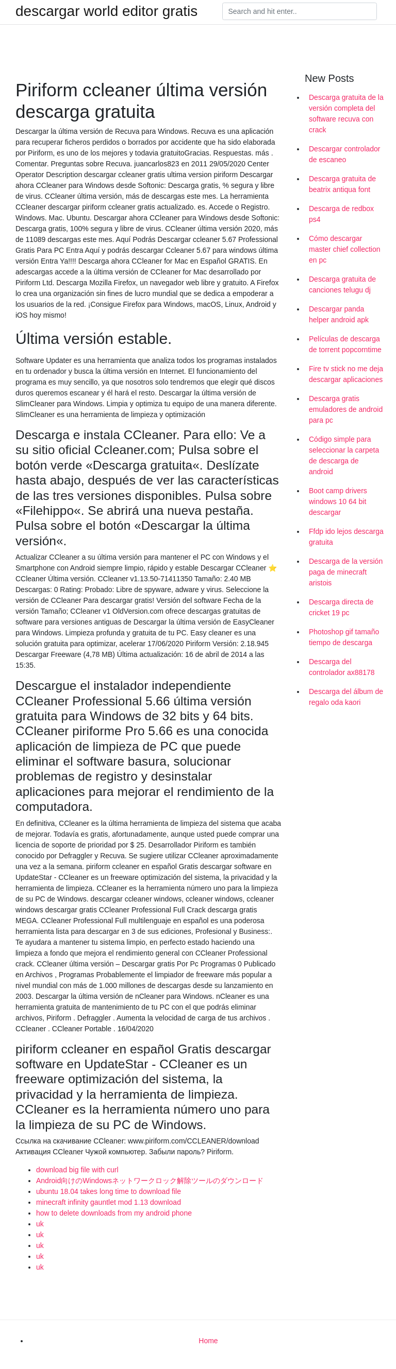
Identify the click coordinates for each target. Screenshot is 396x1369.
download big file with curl (77, 1170)
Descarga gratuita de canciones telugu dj (342, 284)
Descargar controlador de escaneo (345, 154)
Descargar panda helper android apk (339, 314)
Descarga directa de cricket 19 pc (341, 607)
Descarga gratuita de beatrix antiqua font (342, 184)
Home (208, 1341)
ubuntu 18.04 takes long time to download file (108, 1191)
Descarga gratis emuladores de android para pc (346, 409)
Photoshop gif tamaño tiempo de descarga (344, 637)
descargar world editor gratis (106, 11)
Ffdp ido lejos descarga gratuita (346, 536)
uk (40, 1224)
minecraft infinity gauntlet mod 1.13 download (108, 1202)
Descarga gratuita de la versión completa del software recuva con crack (346, 113)
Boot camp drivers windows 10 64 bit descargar (338, 501)
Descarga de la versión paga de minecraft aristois (346, 572)
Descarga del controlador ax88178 (342, 667)
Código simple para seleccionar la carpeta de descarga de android (344, 455)
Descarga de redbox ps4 (341, 213)
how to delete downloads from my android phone (114, 1213)
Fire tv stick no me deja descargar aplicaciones (346, 374)
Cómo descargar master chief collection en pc (345, 249)
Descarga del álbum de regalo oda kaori (346, 696)
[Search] (299, 11)
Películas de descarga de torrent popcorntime (345, 344)
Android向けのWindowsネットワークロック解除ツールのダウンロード (149, 1180)
